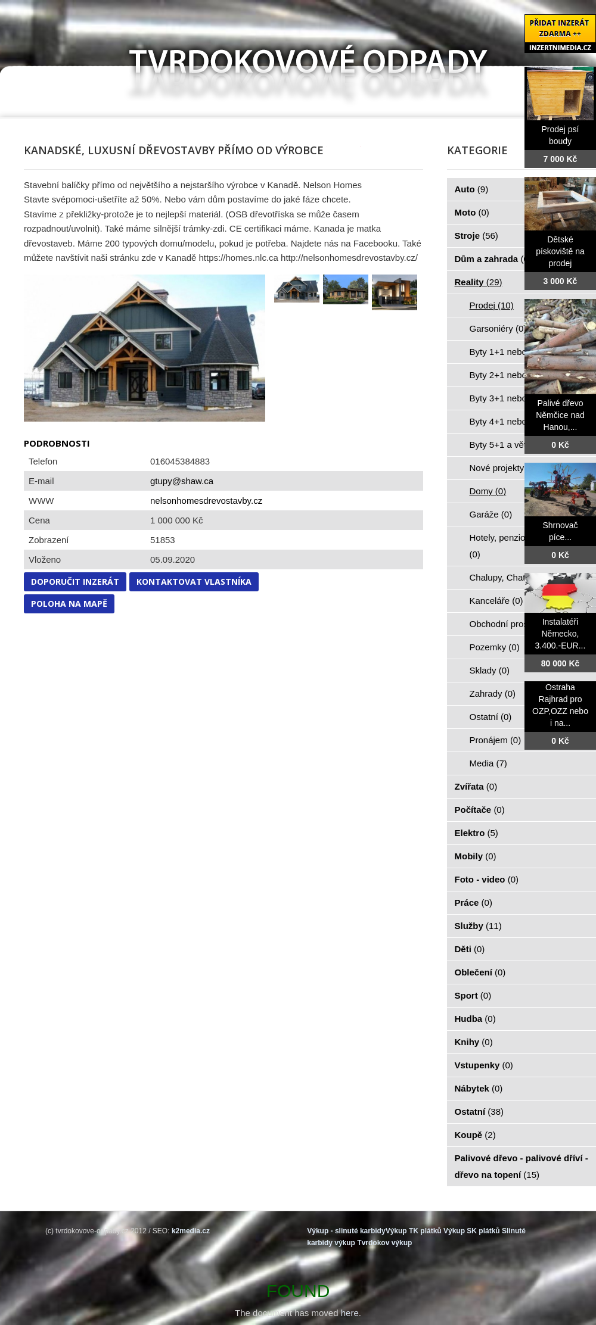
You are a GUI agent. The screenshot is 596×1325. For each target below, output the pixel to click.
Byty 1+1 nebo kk (511, 352)
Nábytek (479, 1088)
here (350, 1313)
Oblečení (480, 972)
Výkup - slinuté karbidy (346, 1231)
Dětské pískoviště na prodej (560, 251)
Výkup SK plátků (471, 1231)
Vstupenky (484, 1065)
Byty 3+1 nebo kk (511, 398)
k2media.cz (191, 1231)
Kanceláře (496, 601)
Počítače (480, 810)
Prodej (492, 305)
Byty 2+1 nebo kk (511, 375)
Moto (472, 212)
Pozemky (495, 647)
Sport (473, 995)
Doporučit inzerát (75, 581)
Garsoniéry (498, 328)
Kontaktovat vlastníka (194, 581)
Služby (478, 926)
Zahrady (493, 693)
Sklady (490, 670)
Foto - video (487, 879)
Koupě (475, 1135)
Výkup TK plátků (414, 1231)
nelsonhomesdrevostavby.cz (206, 500)
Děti (470, 949)
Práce (473, 902)
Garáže (491, 514)
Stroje (476, 235)
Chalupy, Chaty (507, 577)
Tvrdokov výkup (384, 1243)
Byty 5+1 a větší (508, 444)
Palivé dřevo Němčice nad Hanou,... (560, 415)
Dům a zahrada (493, 259)
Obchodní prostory (513, 624)
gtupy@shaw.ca (181, 481)
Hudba (475, 1019)
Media (488, 763)
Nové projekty (504, 468)
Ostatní (491, 717)
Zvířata (476, 786)
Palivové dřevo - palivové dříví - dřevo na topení (521, 1166)
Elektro (476, 833)
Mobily (475, 856)
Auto (472, 189)
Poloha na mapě (69, 603)
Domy (488, 491)
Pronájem (496, 740)
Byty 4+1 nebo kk (511, 421)
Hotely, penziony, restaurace (526, 545)
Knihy (474, 1042)
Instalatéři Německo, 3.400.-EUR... (560, 633)
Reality (478, 282)
